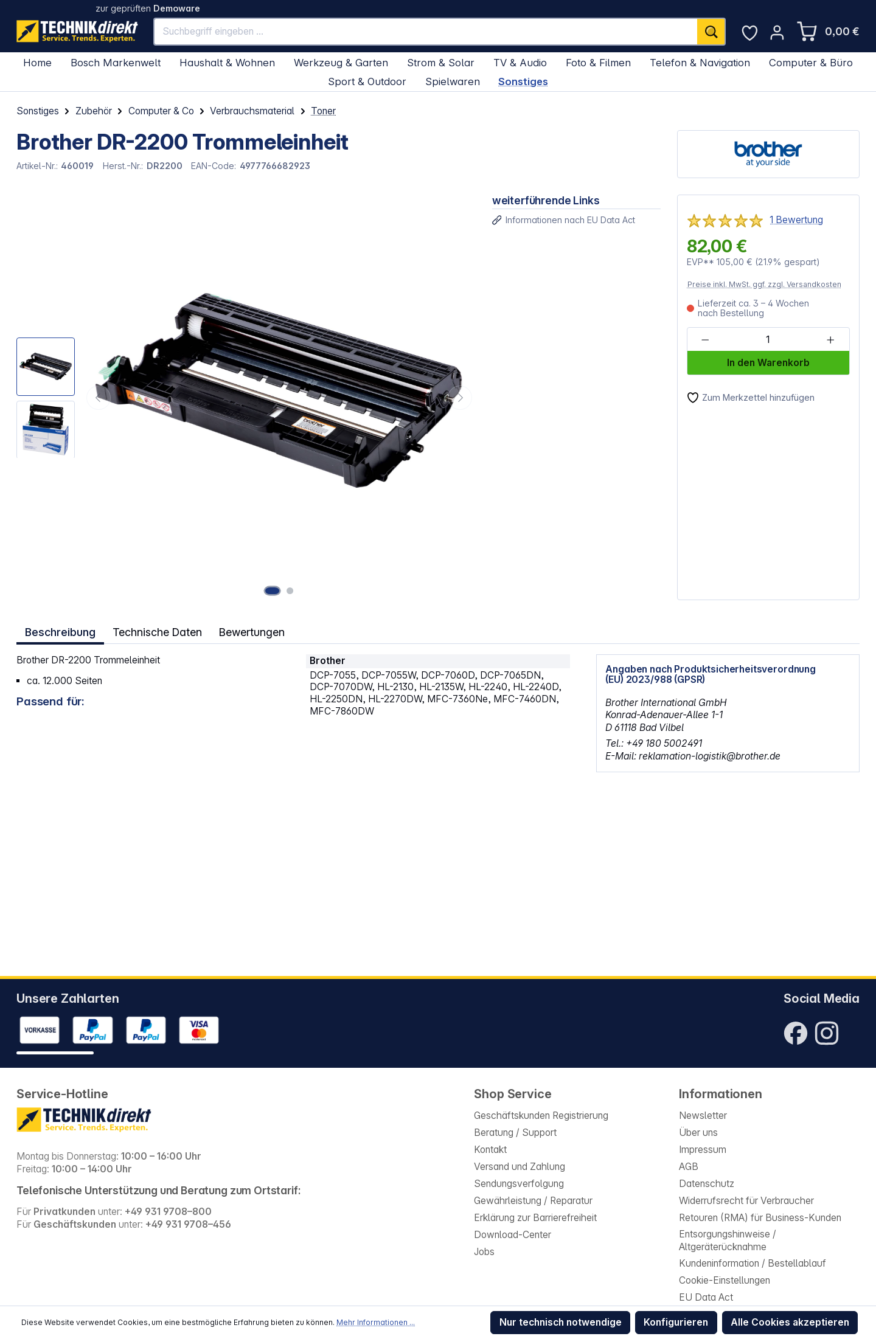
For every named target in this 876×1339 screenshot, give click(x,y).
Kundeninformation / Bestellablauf (752, 1263)
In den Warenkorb (768, 362)
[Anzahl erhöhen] (831, 340)
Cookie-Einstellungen (724, 1280)
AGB (688, 1166)
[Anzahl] (768, 340)
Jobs (484, 1252)
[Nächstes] (460, 398)
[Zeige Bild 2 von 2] (290, 590)
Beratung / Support (515, 1132)
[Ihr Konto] (777, 32)
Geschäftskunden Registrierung (541, 1115)
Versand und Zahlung (519, 1166)
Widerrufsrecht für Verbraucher (746, 1200)
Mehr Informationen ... (375, 1322)
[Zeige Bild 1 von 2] (273, 590)
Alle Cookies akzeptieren (790, 1322)
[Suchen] (711, 32)
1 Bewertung (796, 220)
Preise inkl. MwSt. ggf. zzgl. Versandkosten (764, 284)
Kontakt (490, 1149)
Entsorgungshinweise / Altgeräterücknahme (727, 1240)
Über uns (698, 1132)
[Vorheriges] (98, 398)
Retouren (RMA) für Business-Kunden (760, 1217)
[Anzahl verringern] (705, 340)
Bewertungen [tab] (254, 630)
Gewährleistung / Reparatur (533, 1200)
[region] (246, 397)
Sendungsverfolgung (519, 1183)
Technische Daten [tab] (157, 630)
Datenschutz (706, 1183)
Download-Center (512, 1234)
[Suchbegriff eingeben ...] (425, 32)
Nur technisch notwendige (560, 1322)
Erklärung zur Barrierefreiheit (535, 1217)
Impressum (702, 1149)
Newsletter (703, 1115)
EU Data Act (706, 1297)
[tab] (60, 631)
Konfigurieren (676, 1322)
